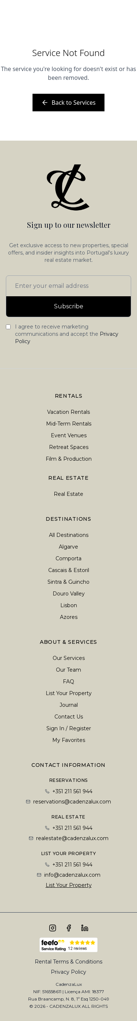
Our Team (68, 670)
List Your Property (69, 693)
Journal (69, 705)
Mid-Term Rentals (68, 423)
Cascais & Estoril (68, 570)
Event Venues (69, 435)
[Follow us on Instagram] (52, 928)
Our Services (69, 658)
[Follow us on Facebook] (68, 928)
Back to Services (68, 103)
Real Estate (68, 494)
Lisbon (68, 605)
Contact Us (68, 716)
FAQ (68, 681)
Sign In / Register (68, 728)
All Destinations (68, 535)
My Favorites (68, 740)
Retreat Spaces (68, 447)
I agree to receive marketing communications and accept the (66, 334)
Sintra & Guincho (68, 582)
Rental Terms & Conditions (68, 961)
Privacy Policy (68, 972)
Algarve (68, 546)
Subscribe (68, 306)
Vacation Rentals (68, 412)
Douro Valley (69, 593)
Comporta (68, 558)
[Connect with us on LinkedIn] (84, 928)
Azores (68, 617)
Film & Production (69, 459)
